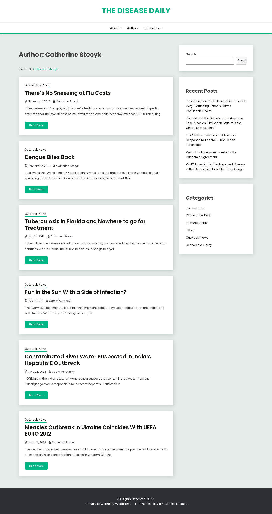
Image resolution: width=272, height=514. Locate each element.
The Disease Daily (136, 10)
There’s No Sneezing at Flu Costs (68, 93)
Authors (132, 28)
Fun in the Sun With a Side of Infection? (75, 292)
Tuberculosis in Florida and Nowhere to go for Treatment (85, 225)
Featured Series (197, 223)
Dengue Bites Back (49, 157)
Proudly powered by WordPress (108, 504)
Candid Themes (176, 504)
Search (191, 54)
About (114, 28)
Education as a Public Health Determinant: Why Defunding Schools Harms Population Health (216, 106)
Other (190, 230)
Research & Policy (37, 85)
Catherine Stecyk (67, 101)
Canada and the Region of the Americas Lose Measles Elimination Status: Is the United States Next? (214, 123)
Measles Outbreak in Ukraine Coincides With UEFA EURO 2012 (90, 431)
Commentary (195, 208)
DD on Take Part (198, 215)
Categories (151, 28)
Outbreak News (36, 149)
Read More (36, 125)
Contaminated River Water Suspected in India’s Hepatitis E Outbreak (88, 360)
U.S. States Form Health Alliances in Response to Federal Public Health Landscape (211, 140)
